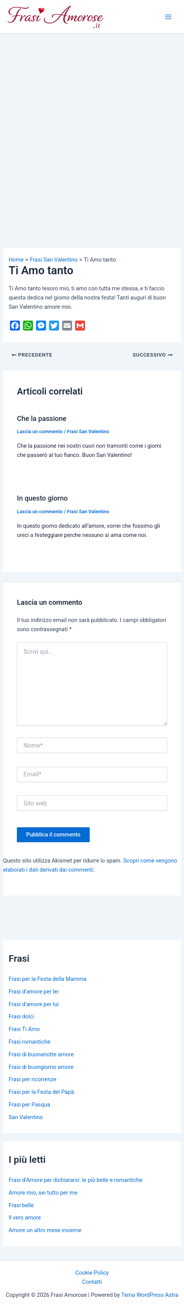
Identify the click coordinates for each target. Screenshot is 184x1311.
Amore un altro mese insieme (44, 1230)
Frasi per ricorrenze (32, 1079)
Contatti (92, 1281)
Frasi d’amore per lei (33, 991)
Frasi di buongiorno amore (41, 1067)
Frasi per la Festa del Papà (41, 1091)
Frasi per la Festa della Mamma (47, 978)
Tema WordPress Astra (149, 1294)
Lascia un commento (39, 431)
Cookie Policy (91, 1272)
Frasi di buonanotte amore (41, 1054)
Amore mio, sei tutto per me (42, 1192)
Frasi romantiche (29, 1041)
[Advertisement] (92, 129)
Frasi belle (21, 1205)
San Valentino (25, 1117)
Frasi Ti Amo (23, 1029)
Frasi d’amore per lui (33, 1004)
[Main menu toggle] (168, 17)
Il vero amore (24, 1217)
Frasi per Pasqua (29, 1104)
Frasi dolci (21, 1016)
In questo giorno (42, 498)
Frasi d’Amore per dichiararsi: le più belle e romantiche (75, 1180)
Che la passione (41, 418)
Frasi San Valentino (88, 431)
